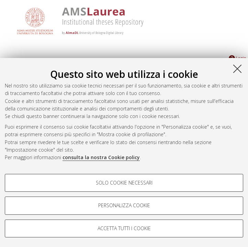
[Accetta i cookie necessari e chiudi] (237, 68)
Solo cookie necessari (124, 182)
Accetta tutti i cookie (124, 228)
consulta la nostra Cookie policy (101, 157)
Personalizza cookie (124, 205)
